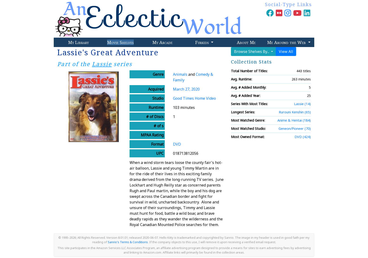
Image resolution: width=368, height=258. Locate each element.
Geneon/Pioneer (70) (295, 128)
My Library (78, 42)
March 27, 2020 (186, 89)
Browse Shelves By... (252, 51)
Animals (180, 74)
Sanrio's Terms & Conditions (128, 242)
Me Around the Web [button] (287, 42)
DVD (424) (303, 137)
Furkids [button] (202, 42)
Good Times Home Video (194, 98)
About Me (246, 42)
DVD (177, 144)
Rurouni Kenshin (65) (295, 112)
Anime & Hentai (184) (294, 120)
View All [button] (286, 51)
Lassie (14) (302, 104)
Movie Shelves (120, 42)
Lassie (102, 64)
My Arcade (162, 42)
